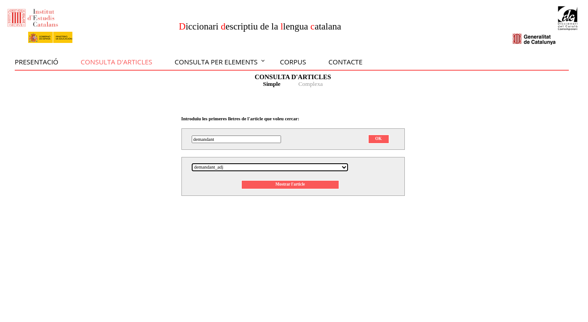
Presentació (37, 61)
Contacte (345, 61)
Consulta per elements (216, 61)
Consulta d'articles (116, 61)
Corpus (293, 61)
